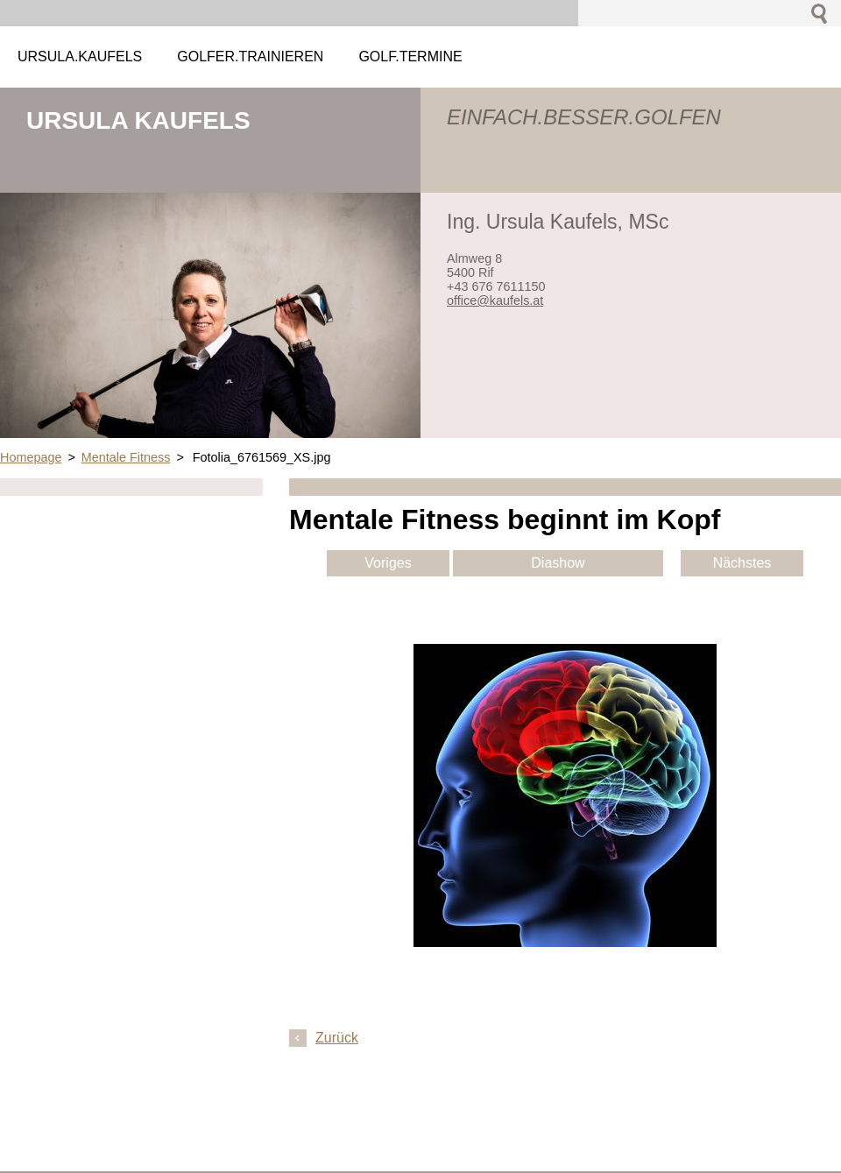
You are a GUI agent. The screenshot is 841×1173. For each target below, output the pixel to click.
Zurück (336, 1037)
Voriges (387, 562)
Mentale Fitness (126, 457)
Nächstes (742, 562)
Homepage (30, 457)
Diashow (557, 562)
